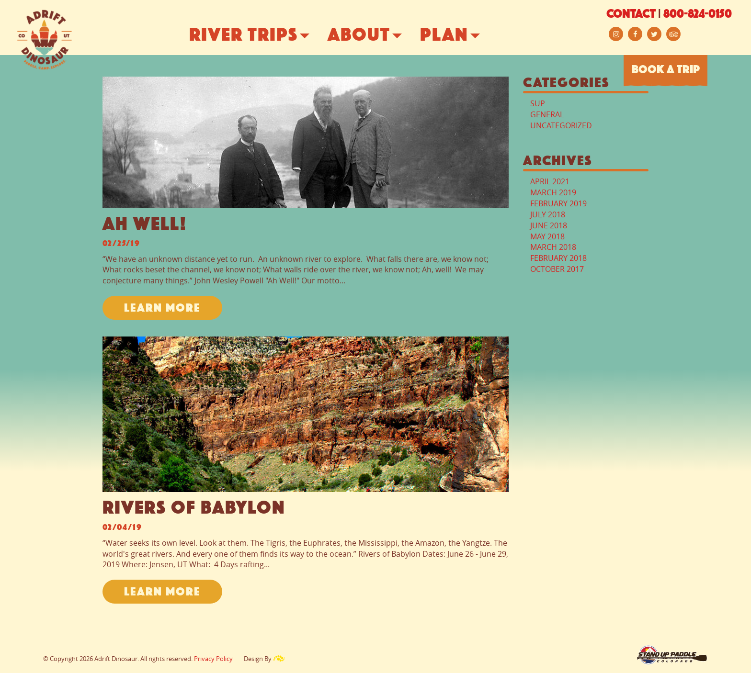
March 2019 (553, 192)
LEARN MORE (162, 308)
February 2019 (558, 203)
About (374, 36)
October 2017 (557, 269)
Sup (537, 103)
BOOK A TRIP (666, 70)
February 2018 (558, 258)
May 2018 (547, 236)
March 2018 (553, 247)
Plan (459, 36)
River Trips (259, 36)
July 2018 (547, 214)
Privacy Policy (213, 658)
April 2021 (549, 181)
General (547, 114)
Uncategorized (561, 125)
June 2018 (548, 225)
